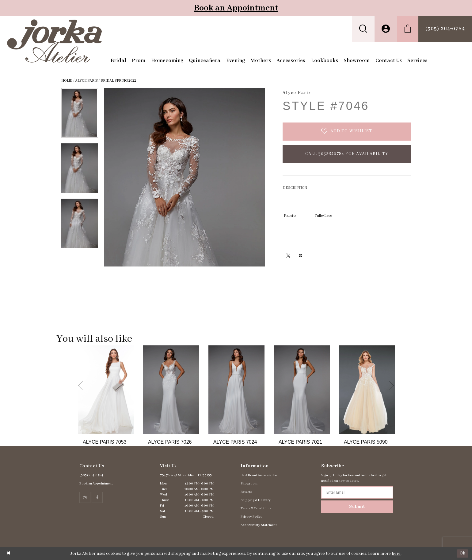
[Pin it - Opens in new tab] (300, 255)
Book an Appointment (236, 8)
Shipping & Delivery (256, 500)
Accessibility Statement (259, 525)
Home (66, 80)
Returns (246, 492)
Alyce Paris (86, 80)
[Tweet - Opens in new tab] (288, 255)
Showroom (249, 483)
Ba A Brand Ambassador (259, 475)
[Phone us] (445, 29)
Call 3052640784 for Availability (346, 154)
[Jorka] (54, 41)
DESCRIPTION (295, 187)
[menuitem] (363, 29)
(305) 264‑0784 (91, 475)
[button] (363, 29)
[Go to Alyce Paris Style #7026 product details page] (171, 389)
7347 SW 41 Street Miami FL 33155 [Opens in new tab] (186, 475)
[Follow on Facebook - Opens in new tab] (97, 497)
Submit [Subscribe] (357, 506)
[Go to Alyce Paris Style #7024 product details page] (236, 389)
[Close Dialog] (9, 553)
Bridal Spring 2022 (118, 80)
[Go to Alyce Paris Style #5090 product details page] (367, 389)
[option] (106, 395)
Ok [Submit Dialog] (462, 553)
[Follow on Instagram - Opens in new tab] (84, 497)
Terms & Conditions (256, 508)
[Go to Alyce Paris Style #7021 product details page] (302, 389)
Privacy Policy (251, 517)
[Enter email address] (357, 492)
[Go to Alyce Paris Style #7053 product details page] (106, 389)
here (396, 553)
